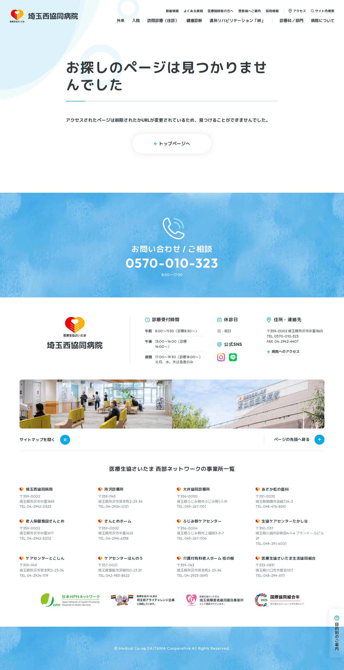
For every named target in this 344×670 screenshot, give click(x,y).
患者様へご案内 (249, 11)
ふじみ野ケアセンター (202, 521)
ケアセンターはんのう (123, 558)
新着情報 (172, 11)
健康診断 (194, 20)
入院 (136, 20)
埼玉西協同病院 (39, 489)
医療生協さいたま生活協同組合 (289, 558)
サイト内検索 (324, 11)
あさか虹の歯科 (275, 489)
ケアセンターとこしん (45, 558)
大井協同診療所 (196, 489)
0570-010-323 (172, 263)
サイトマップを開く (45, 440)
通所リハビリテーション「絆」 (237, 20)
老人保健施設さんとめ (45, 521)
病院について (323, 20)
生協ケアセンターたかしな (285, 521)
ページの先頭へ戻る (292, 439)
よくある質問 (193, 11)
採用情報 (272, 11)
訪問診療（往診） (163, 20)
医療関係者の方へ (220, 11)
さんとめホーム (117, 521)
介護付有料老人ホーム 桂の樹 (208, 558)
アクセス (299, 11)
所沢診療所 (114, 489)
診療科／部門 (291, 20)
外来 (120, 20)
